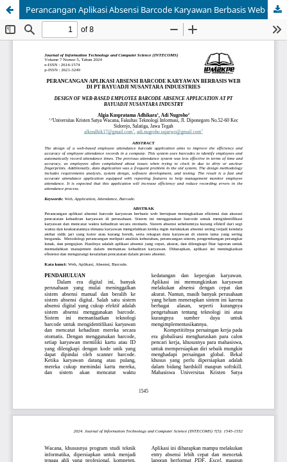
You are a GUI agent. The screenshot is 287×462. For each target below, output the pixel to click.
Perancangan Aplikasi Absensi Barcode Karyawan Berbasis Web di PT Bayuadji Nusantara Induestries (156, 9)
